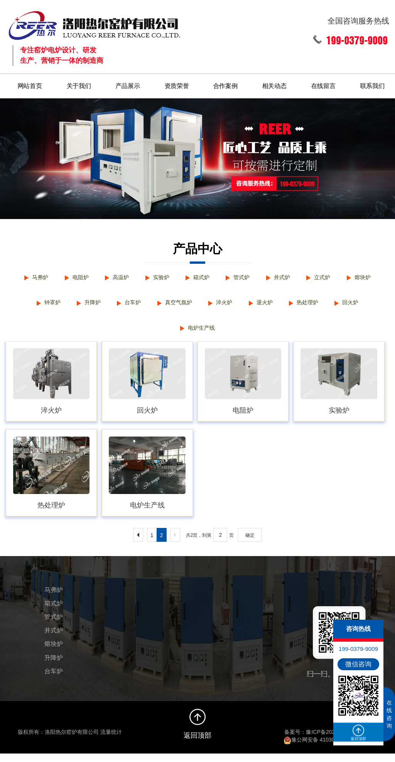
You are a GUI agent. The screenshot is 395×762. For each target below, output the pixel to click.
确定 (250, 543)
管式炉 (244, 277)
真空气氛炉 (177, 305)
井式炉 (286, 277)
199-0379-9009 (358, 649)
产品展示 (127, 84)
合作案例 (225, 84)
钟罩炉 (43, 305)
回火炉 (359, 305)
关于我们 (78, 84)
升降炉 (85, 305)
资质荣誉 (176, 84)
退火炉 (268, 305)
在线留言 (323, 84)
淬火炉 (225, 305)
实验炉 (159, 277)
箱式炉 (201, 277)
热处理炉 (314, 305)
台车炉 (128, 305)
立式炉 (329, 277)
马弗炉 (31, 277)
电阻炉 (73, 277)
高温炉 (116, 277)
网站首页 (29, 84)
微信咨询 (358, 664)
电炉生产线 (201, 334)
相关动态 (274, 84)
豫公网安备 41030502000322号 (325, 748)
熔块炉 (372, 277)
